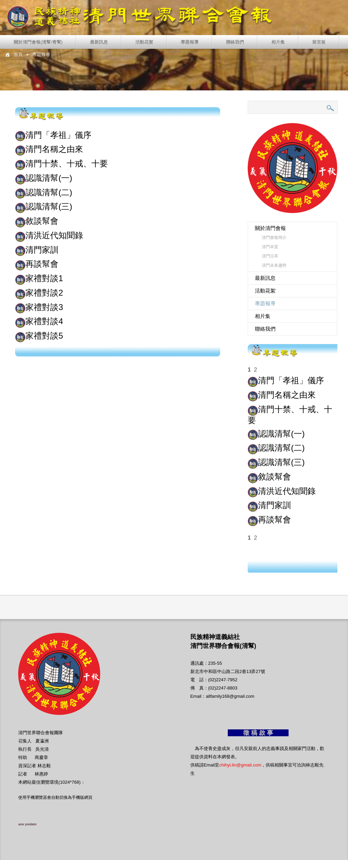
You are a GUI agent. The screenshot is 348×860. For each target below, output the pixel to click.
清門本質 (270, 246)
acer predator (27, 824)
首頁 (18, 54)
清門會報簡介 (274, 237)
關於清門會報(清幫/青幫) (38, 42)
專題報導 (190, 42)
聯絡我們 (235, 42)
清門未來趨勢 (274, 265)
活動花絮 (144, 42)
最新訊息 (99, 42)
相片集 (278, 42)
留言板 (319, 42)
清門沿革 (270, 256)
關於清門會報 (270, 228)
